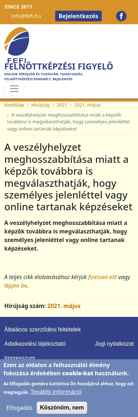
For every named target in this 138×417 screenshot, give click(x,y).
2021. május (87, 105)
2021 (62, 105)
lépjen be (15, 285)
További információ (56, 396)
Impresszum (19, 358)
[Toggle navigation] (14, 89)
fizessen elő (102, 277)
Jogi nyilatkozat (114, 344)
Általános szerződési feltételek (42, 329)
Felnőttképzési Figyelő (58, 66)
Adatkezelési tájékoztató (35, 344)
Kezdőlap (14, 105)
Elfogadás (19, 412)
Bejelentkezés (78, 16)
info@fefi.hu (26, 15)
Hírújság (40, 105)
